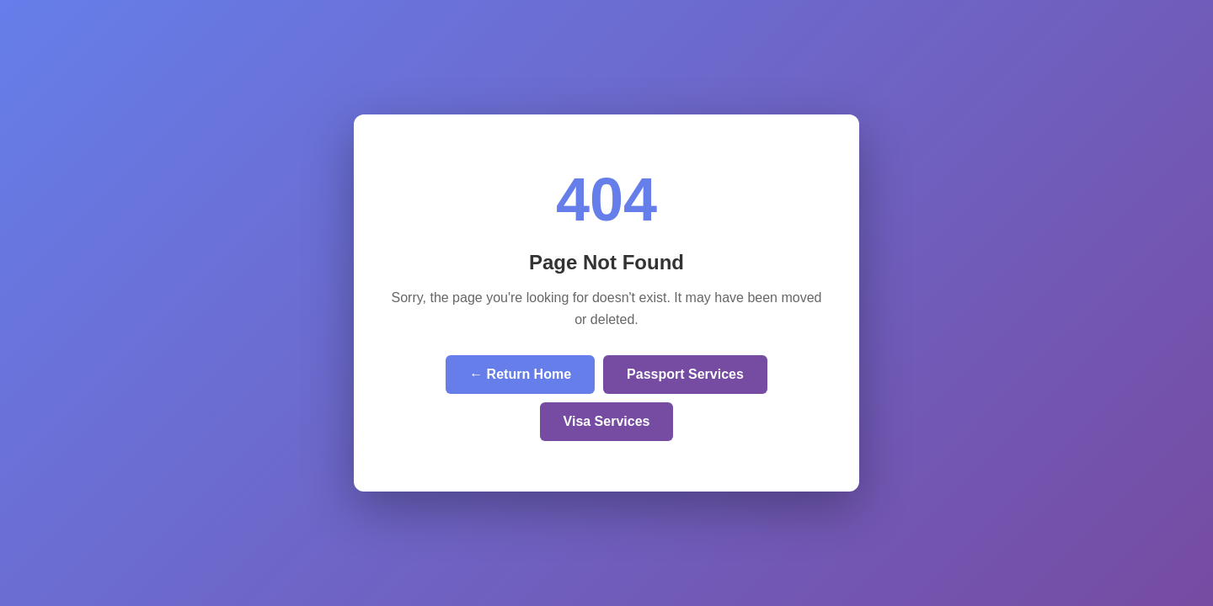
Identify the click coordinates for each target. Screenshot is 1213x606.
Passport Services (685, 374)
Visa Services (607, 421)
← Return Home (520, 374)
